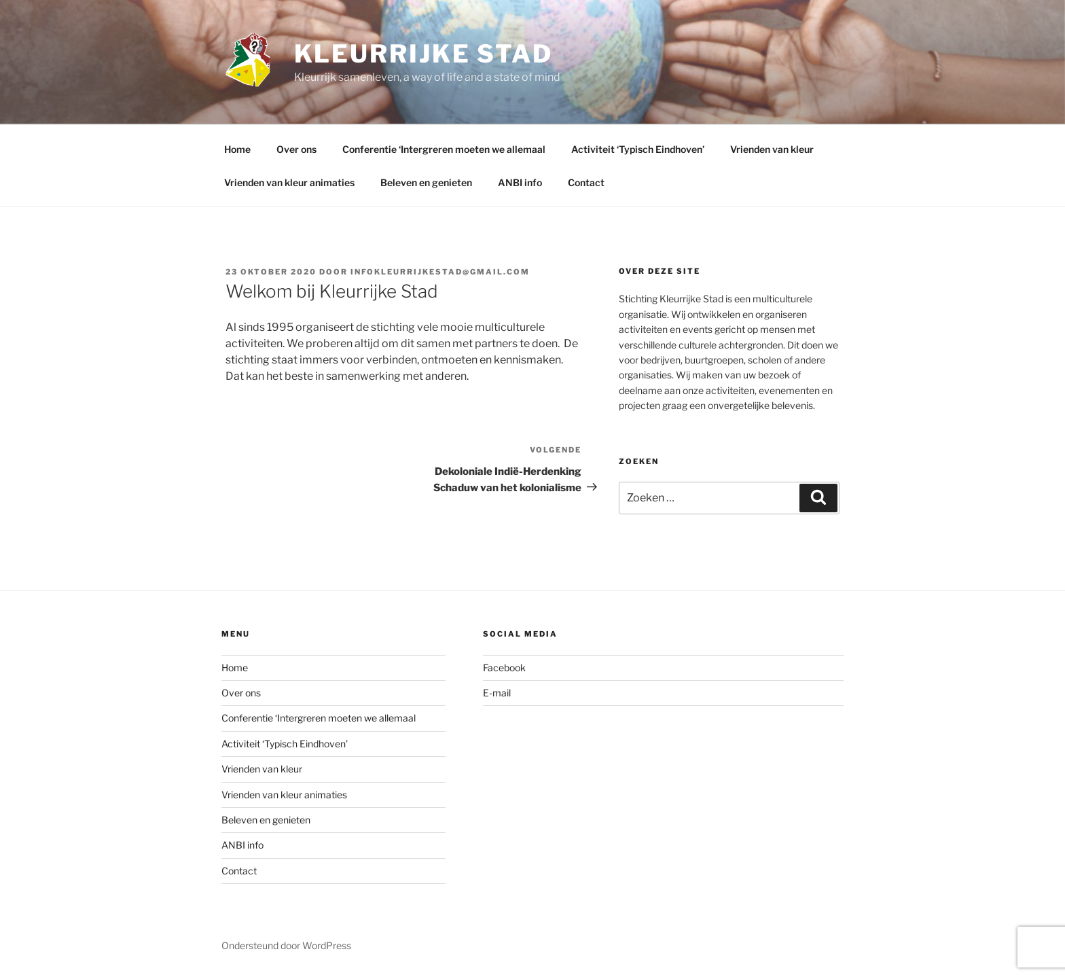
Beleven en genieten (426, 182)
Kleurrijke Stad (423, 54)
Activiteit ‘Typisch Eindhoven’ (637, 149)
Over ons (296, 149)
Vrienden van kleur (772, 149)
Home (237, 149)
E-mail (497, 692)
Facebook (504, 667)
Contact (586, 182)
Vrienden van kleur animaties (289, 182)
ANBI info (520, 182)
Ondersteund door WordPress (286, 945)
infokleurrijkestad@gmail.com (440, 272)
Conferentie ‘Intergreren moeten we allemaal (443, 149)
